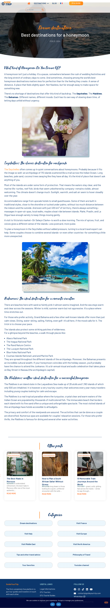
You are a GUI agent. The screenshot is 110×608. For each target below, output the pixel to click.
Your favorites (28, 566)
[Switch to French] (60, 3)
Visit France (81, 524)
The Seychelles (11, 170)
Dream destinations (13, 456)
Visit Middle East (28, 545)
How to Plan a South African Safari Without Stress (52, 482)
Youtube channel (81, 566)
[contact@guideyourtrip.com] (75, 594)
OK (52, 604)
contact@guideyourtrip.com (89, 594)
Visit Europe (81, 534)
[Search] (43, 9)
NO (58, 604)
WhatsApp (79, 597)
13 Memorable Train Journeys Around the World (87, 482)
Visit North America (81, 545)
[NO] (106, 602)
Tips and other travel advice (28, 555)
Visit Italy (28, 534)
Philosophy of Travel (81, 555)
